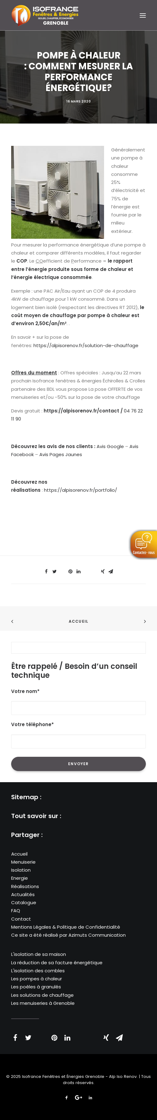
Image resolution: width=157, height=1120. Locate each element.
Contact (21, 919)
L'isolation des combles (38, 970)
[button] (143, 15)
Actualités (23, 894)
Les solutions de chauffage (42, 995)
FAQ (15, 910)
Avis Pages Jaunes (60, 454)
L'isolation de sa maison (38, 954)
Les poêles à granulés (36, 986)
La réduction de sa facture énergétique (56, 962)
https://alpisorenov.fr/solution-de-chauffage (85, 345)
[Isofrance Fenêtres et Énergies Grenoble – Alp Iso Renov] (45, 15)
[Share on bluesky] (94, 569)
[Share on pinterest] (70, 571)
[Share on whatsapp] (86, 569)
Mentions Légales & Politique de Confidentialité (65, 927)
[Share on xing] (103, 571)
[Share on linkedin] (78, 571)
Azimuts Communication (97, 935)
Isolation (21, 870)
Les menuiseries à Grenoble (43, 1003)
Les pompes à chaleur (36, 978)
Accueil (78, 621)
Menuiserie (23, 862)
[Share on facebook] (46, 571)
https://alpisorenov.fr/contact (81, 410)
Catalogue (23, 902)
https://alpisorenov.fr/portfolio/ (80, 490)
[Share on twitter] (54, 571)
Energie (19, 878)
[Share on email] (111, 571)
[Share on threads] (62, 569)
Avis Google (110, 446)
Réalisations (25, 886)
